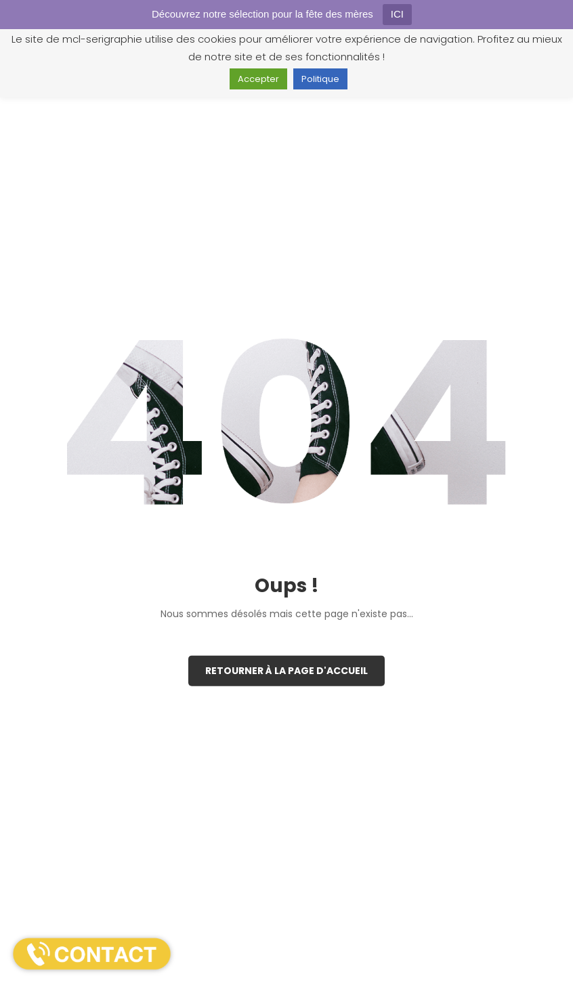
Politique (320, 78)
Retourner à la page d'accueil (286, 670)
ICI (397, 14)
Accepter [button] (258, 78)
